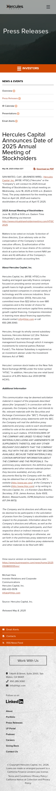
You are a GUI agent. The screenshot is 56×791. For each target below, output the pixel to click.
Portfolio (10, 717)
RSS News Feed (14, 643)
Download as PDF (43, 169)
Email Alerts (8, 121)
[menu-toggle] (48, 7)
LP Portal (11, 728)
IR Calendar (8, 106)
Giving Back (12, 746)
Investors (28, 68)
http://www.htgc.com (22, 486)
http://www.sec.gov (22, 483)
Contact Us (12, 751)
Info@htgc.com (18, 685)
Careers (10, 740)
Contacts (11, 636)
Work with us (28, 661)
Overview (7, 91)
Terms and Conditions (19, 776)
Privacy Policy (39, 776)
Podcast (10, 734)
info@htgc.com (26, 319)
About (9, 711)
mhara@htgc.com (11, 593)
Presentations (9, 113)
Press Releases (10, 98)
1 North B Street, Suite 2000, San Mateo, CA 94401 (24, 675)
